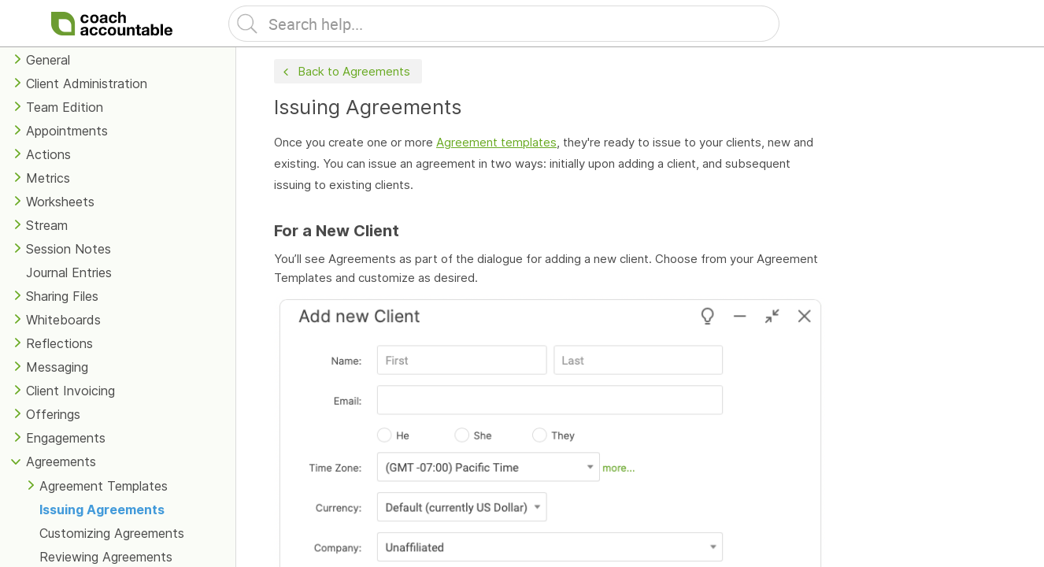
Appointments (67, 131)
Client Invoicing (70, 390)
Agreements (61, 461)
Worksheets (60, 201)
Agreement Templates (103, 486)
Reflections (59, 343)
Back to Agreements (345, 72)
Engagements (66, 438)
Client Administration (86, 83)
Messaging (57, 367)
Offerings (53, 414)
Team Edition (64, 107)
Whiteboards (63, 320)
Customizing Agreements (111, 533)
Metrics (48, 178)
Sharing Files (62, 296)
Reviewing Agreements (105, 557)
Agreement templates (496, 142)
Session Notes (68, 249)
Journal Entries (69, 272)
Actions (48, 154)
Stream (47, 225)
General (48, 60)
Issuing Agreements (102, 509)
